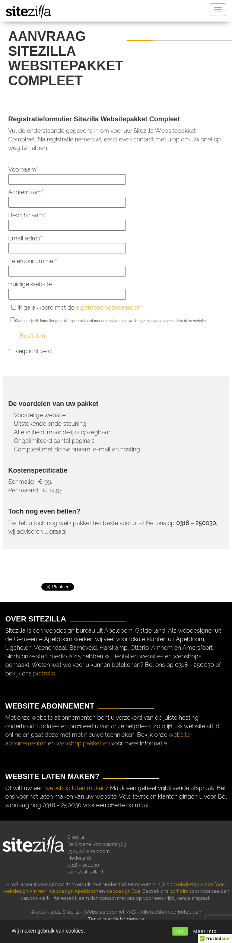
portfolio (44, 673)
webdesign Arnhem (25, 891)
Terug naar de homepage (116, 919)
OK (180, 931)
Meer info (205, 931)
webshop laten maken (75, 788)
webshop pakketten (83, 743)
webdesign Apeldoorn (73, 891)
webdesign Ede (123, 891)
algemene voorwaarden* (109, 307)
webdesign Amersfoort (199, 884)
